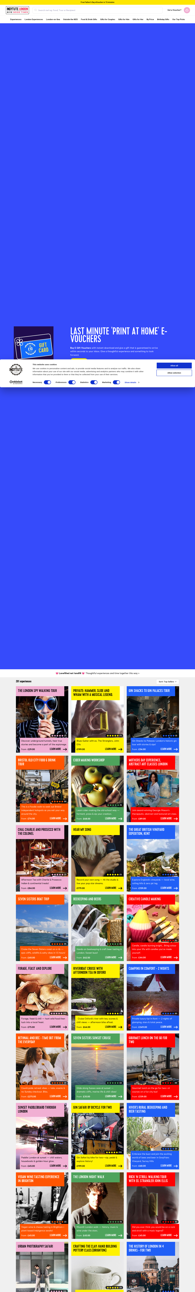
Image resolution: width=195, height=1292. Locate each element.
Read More (79, 361)
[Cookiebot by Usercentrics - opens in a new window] (16, 23)
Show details (130, 23)
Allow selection (174, 13)
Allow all (174, 6)
